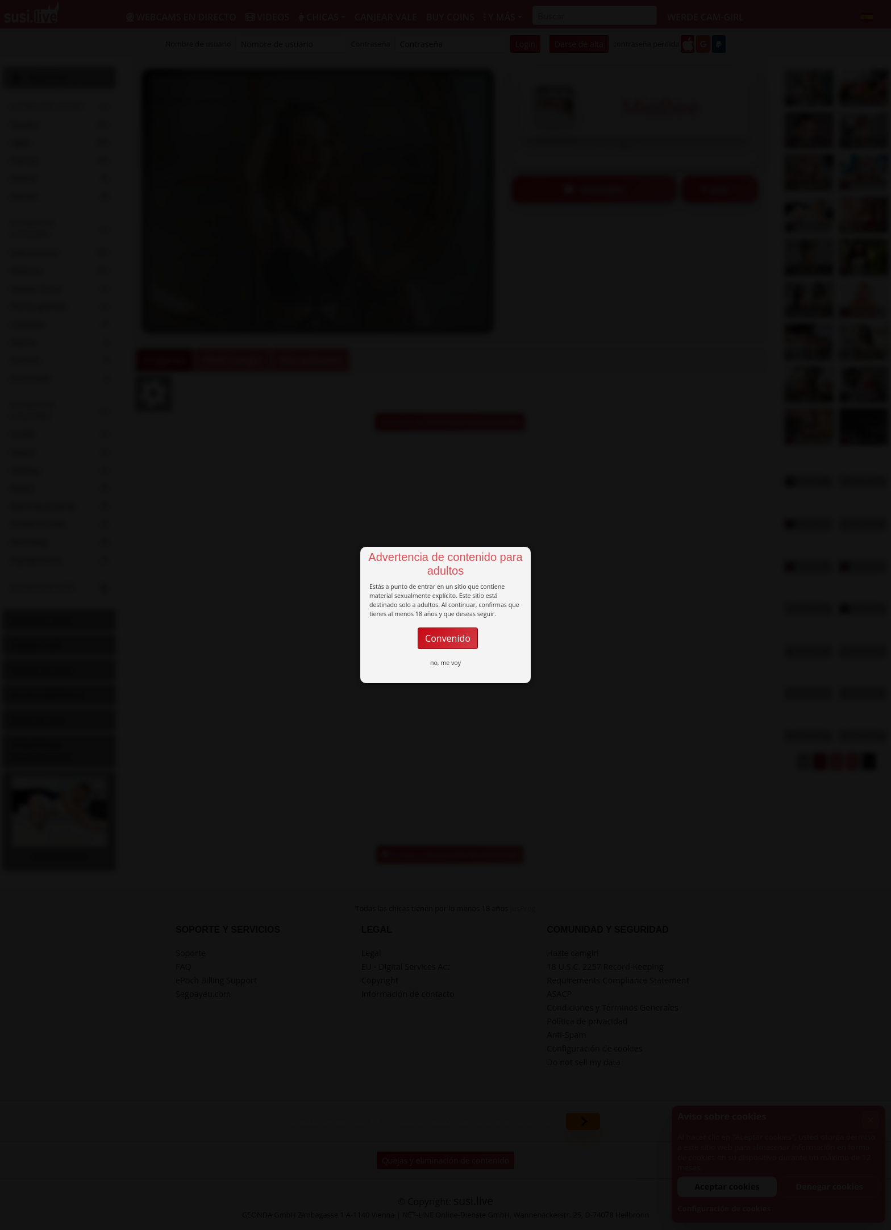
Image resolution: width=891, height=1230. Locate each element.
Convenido (448, 638)
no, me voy (445, 663)
